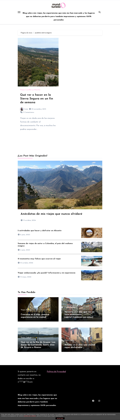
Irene (24, 109)
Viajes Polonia (26, 310)
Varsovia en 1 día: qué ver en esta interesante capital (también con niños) (79, 314)
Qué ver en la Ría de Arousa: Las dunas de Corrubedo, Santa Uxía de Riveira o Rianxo (38, 345)
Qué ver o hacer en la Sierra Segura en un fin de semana (36, 99)
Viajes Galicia (26, 338)
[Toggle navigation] (19, 12)
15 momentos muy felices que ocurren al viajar (39, 259)
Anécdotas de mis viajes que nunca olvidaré (51, 214)
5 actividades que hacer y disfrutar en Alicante (39, 231)
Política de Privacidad (56, 372)
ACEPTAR (60, 418)
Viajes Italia (69, 340)
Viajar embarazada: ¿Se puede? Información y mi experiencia (46, 273)
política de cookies (30, 416)
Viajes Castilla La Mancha (30, 90)
